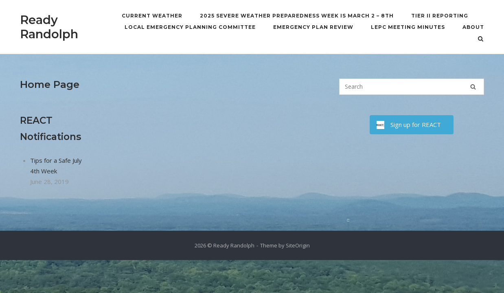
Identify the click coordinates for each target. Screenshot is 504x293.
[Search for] (411, 87)
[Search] (473, 87)
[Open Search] (480, 39)
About (473, 27)
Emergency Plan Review (313, 27)
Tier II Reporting (439, 16)
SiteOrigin (298, 245)
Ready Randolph (49, 27)
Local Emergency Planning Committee (190, 27)
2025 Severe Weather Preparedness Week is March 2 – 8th (297, 16)
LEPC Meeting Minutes (408, 27)
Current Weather (152, 16)
